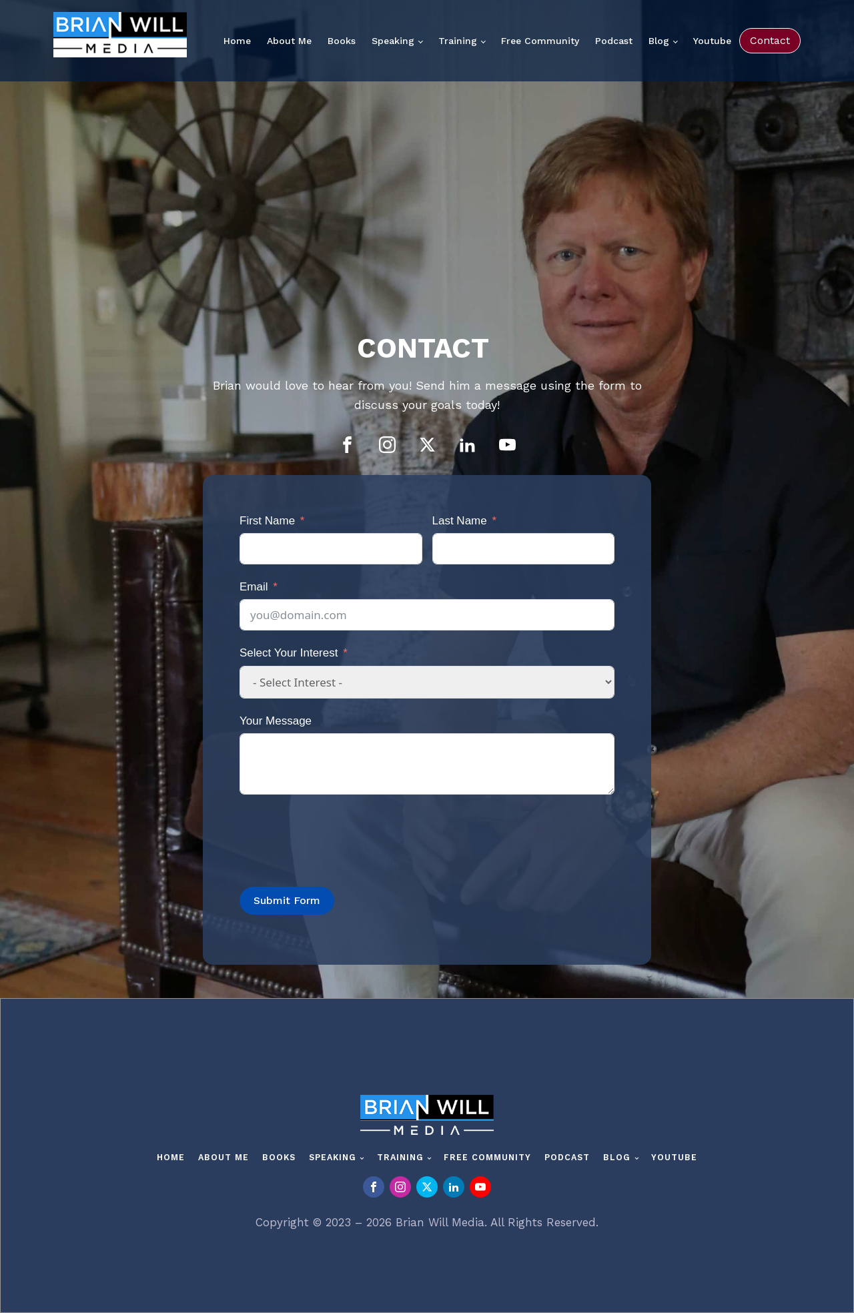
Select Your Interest (289, 652)
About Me (289, 40)
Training (457, 40)
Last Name (459, 520)
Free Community (540, 40)
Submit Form (287, 900)
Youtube (712, 40)
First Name (267, 520)
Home (237, 40)
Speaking (393, 40)
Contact (770, 40)
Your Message (276, 721)
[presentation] (341, 834)
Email (254, 586)
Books (342, 40)
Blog (659, 40)
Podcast (613, 40)
